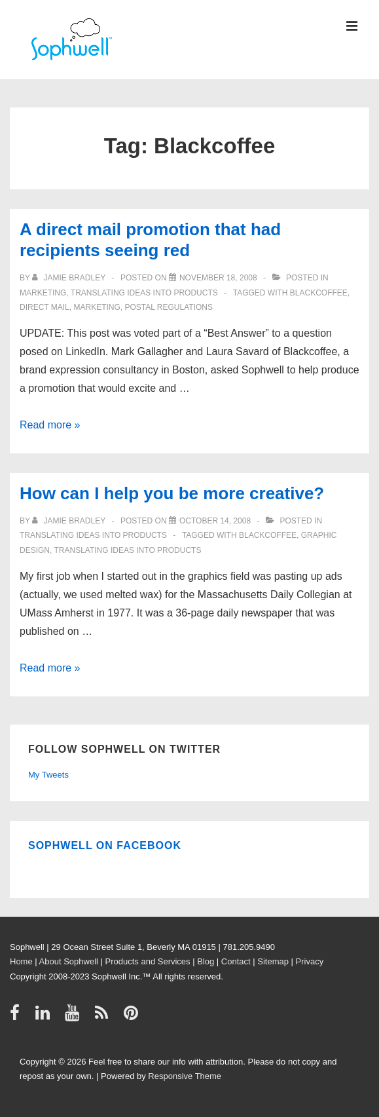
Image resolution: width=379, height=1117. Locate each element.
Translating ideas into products (144, 292)
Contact (236, 961)
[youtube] (75, 1017)
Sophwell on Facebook (104, 845)
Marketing (43, 292)
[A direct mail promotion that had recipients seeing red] (218, 277)
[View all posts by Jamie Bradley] (69, 277)
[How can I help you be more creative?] (215, 520)
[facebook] (18, 1017)
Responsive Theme (184, 1076)
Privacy (310, 961)
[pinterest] (132, 1017)
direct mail (44, 307)
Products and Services (147, 961)
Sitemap (273, 961)
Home (21, 961)
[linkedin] (45, 1017)
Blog (205, 961)
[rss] (104, 1017)
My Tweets (48, 775)
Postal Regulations (168, 307)
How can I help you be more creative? (172, 493)
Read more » (50, 424)
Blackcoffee (319, 292)
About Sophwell (68, 961)
